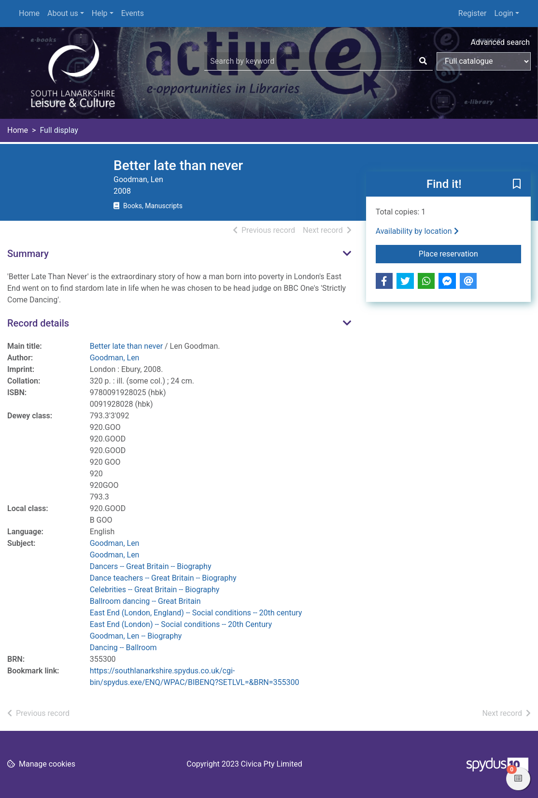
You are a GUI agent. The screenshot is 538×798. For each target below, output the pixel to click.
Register (472, 13)
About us (62, 13)
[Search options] (484, 61)
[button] (516, 184)
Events (132, 13)
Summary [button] (28, 253)
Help (100, 13)
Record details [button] (38, 323)
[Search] (423, 61)
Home (29, 13)
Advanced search (500, 42)
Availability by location (417, 231)
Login (503, 13)
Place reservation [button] (470, 253)
